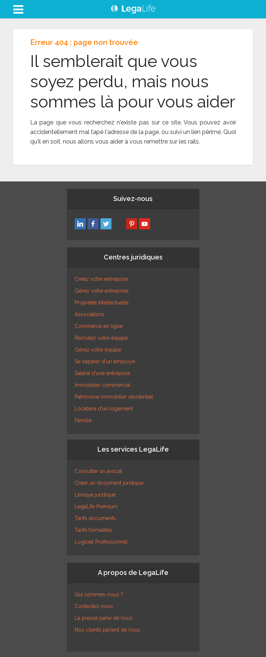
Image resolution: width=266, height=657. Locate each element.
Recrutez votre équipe (101, 338)
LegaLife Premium (96, 506)
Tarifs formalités (93, 530)
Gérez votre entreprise (101, 291)
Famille (83, 420)
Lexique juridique (95, 495)
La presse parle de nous (103, 618)
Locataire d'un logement (104, 408)
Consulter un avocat (98, 471)
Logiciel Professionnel (101, 542)
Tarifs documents (95, 518)
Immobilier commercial (103, 385)
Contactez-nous (94, 606)
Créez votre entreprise (101, 279)
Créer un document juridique (109, 483)
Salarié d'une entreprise (102, 373)
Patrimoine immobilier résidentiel (114, 397)
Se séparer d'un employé (105, 361)
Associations (89, 314)
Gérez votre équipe (98, 350)
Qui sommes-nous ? (99, 594)
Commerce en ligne (99, 326)
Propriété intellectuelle (101, 302)
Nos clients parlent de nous (107, 630)
